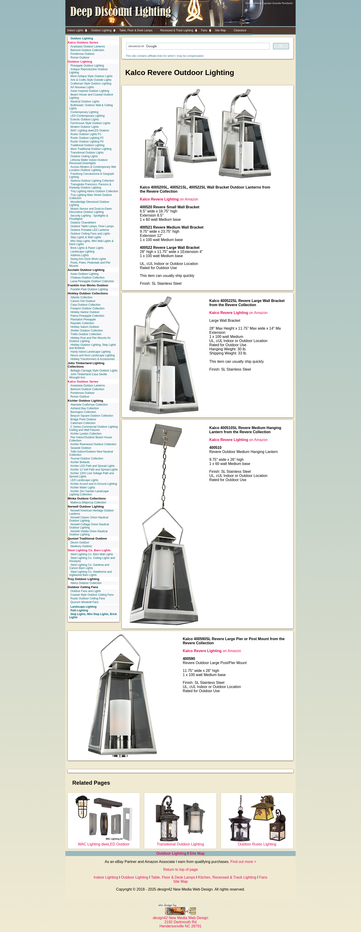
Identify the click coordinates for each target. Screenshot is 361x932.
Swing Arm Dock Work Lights (88, 259)
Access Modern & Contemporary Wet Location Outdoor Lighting (92, 168)
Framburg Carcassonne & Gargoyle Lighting (91, 175)
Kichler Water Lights (82, 487)
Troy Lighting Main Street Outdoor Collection (90, 196)
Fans (263, 877)
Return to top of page (180, 869)
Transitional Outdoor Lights (87, 152)
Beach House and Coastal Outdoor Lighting (91, 96)
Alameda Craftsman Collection (89, 404)
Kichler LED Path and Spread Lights (92, 465)
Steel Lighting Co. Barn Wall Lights (91, 554)
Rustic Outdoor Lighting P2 (86, 137)
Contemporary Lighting (84, 112)
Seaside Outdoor (80, 448)
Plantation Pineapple (83, 319)
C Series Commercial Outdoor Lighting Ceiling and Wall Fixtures (93, 428)
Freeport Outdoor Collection (87, 308)
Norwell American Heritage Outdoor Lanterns (91, 512)
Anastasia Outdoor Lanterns (87, 46)
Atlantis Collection (81, 297)
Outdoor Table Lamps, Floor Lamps (92, 226)
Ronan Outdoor (79, 57)
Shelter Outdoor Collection (86, 330)
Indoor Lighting (106, 877)
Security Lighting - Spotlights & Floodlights (88, 217)
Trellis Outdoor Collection (85, 334)
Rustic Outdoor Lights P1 (85, 134)
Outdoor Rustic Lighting (257, 842)
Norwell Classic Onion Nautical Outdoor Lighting (88, 519)
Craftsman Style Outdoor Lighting (90, 83)
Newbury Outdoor (81, 546)
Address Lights (79, 255)
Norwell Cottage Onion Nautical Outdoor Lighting (89, 526)
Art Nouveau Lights (82, 87)
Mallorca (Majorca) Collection (88, 502)
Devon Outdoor (79, 542)
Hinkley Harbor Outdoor (84, 312)
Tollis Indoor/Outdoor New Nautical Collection (91, 453)
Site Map (197, 853)
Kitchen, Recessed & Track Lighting (227, 877)
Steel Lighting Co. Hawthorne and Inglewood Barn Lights (90, 573)
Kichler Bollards (80, 462)
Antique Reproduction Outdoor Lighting (88, 71)
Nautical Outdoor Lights (84, 101)
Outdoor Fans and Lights (85, 591)
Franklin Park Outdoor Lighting (89, 289)
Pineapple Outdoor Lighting (87, 65)
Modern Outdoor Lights (84, 126)
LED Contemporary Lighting (87, 115)
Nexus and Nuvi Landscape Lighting (92, 355)
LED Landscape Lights (84, 480)
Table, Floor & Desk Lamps (173, 877)
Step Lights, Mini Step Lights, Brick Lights (93, 616)
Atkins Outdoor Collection (86, 583)
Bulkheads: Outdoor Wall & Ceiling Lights (91, 107)
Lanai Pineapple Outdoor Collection (92, 281)
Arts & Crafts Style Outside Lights (90, 79)
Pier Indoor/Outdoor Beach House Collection (90, 439)
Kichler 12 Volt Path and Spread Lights (94, 469)
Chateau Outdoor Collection (87, 277)
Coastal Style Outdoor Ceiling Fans (92, 594)
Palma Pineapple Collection (87, 315)
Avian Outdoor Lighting (84, 274)
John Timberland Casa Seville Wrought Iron (88, 376)
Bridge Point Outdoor (83, 419)
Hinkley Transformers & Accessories (92, 359)
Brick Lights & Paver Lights (86, 248)
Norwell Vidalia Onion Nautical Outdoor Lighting (88, 533)
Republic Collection (82, 323)
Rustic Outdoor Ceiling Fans (87, 598)
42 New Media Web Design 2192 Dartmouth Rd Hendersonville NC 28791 (180, 920)
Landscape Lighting (82, 251)
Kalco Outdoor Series (83, 42)
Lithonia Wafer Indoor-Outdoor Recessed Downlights (88, 161)
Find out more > (243, 862)
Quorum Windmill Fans (84, 602)
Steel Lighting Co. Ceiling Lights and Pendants (92, 559)
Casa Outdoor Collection (85, 304)
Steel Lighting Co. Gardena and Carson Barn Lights (89, 566)
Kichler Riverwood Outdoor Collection (93, 444)
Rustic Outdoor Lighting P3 (86, 141)
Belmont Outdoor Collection (87, 50)
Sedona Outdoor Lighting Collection (92, 180)
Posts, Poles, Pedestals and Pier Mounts (90, 264)
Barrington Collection (83, 412)
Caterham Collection (83, 423)
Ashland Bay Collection (84, 408)
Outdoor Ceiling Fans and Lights (90, 233)
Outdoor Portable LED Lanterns (89, 230)
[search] (197, 46)
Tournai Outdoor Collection (86, 458)
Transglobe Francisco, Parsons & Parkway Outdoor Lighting (90, 186)
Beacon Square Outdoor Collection (91, 415)
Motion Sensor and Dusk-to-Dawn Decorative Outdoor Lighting (90, 210)
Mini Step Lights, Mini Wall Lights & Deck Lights (91, 242)
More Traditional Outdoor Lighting (90, 149)
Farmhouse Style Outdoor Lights (90, 123)
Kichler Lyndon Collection (86, 433)
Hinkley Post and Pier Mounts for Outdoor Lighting (90, 339)
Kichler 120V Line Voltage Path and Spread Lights (91, 475)
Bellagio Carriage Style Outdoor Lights (93, 370)
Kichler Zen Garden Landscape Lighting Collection (89, 493)
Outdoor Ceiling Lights (84, 156)
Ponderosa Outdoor (82, 53)
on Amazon (169, 199)
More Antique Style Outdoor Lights (91, 76)
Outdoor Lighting (80, 61)
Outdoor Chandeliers (83, 222)
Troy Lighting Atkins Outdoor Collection (94, 191)
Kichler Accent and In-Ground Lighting (93, 483)
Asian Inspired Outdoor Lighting (89, 91)
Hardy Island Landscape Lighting (90, 351)
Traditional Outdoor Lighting (87, 145)
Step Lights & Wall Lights (85, 237)
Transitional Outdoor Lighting (180, 842)
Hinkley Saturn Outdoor (84, 326)
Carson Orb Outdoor (83, 301)
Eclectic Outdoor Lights (84, 119)
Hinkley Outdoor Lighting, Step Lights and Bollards (92, 346)
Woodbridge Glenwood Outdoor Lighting (89, 203)
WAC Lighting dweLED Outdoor (89, 130)
